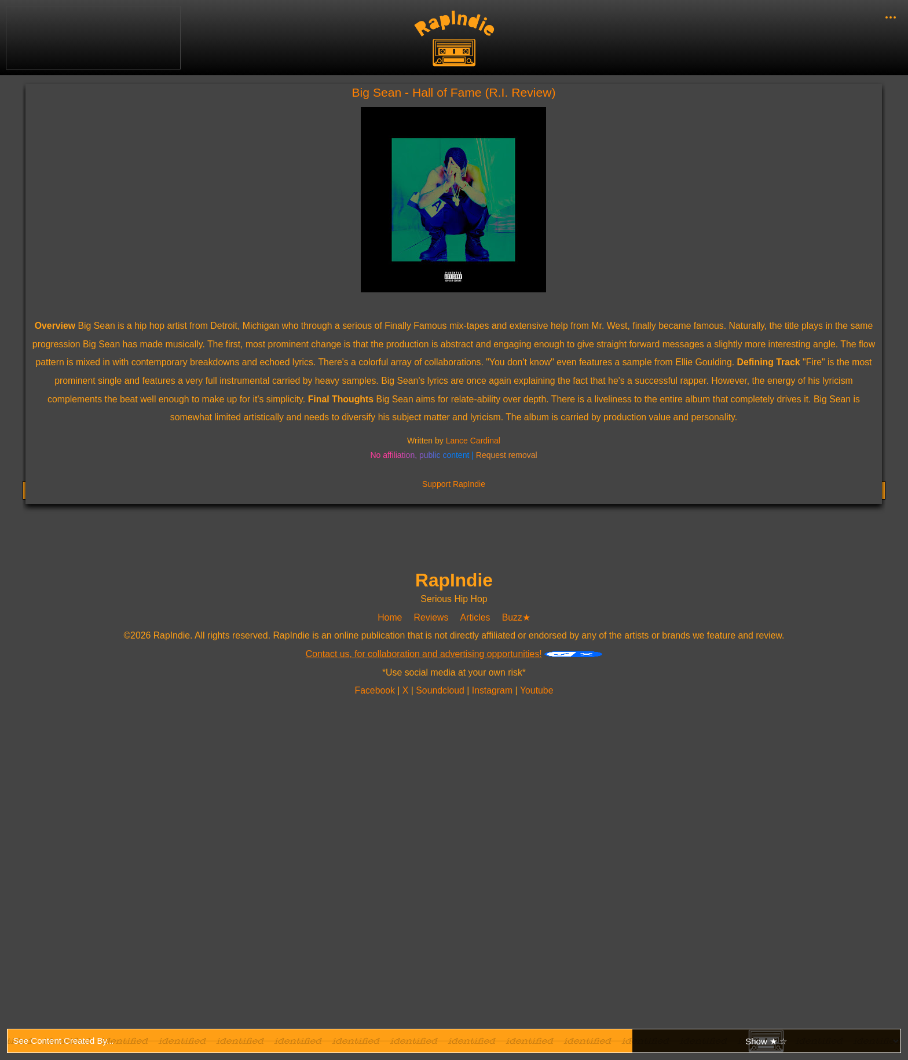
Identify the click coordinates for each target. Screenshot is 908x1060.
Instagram (493, 690)
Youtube (535, 690)
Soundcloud (441, 690)
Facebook (376, 690)
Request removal (506, 455)
